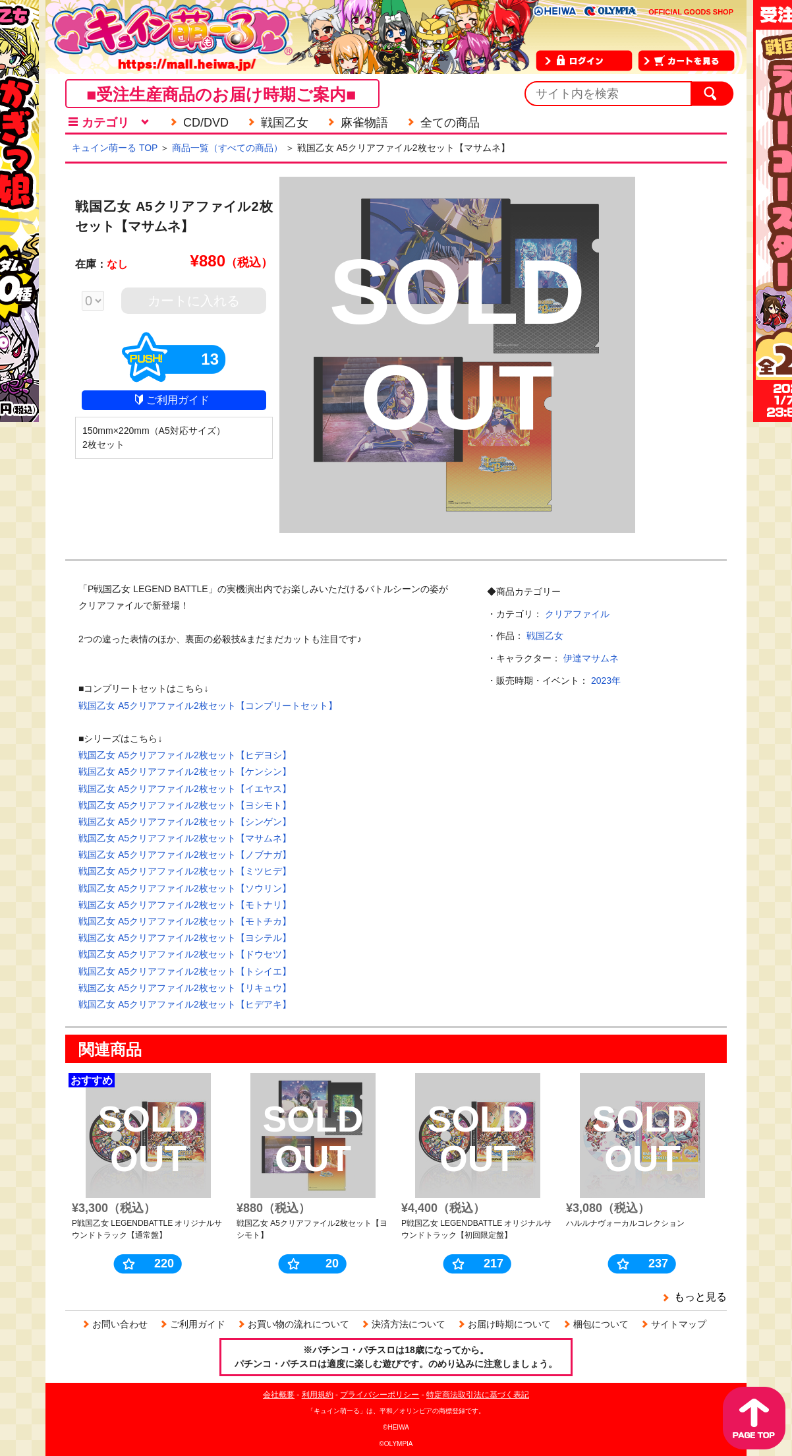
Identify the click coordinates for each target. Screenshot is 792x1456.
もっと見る (700, 1296)
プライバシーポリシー (379, 1394)
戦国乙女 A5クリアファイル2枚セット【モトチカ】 (184, 921)
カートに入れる (194, 300)
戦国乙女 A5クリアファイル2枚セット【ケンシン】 (184, 771)
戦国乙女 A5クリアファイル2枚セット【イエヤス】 (184, 788)
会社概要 (279, 1394)
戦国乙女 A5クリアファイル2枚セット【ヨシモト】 (184, 805)
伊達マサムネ (591, 658)
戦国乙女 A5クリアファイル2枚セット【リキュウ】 (184, 988)
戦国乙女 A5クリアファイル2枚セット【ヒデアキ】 (184, 1004)
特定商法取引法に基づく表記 (477, 1394)
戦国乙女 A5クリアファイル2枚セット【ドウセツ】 (184, 954)
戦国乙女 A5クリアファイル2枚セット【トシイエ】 (184, 971)
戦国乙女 (544, 635)
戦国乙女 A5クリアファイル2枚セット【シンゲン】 (184, 821)
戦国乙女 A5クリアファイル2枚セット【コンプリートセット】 (207, 705)
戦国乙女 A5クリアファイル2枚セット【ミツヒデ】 (184, 871)
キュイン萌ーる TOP (114, 147)
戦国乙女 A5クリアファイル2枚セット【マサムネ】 (184, 838)
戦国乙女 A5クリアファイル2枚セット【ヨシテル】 (184, 937)
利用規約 (317, 1394)
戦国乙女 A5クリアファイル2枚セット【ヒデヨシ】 (184, 755)
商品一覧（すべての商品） (227, 147)
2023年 (606, 680)
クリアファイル (577, 614)
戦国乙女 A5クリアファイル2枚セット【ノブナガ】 (184, 854)
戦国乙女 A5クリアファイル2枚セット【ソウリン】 (184, 888)
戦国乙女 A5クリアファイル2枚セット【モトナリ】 (184, 904)
